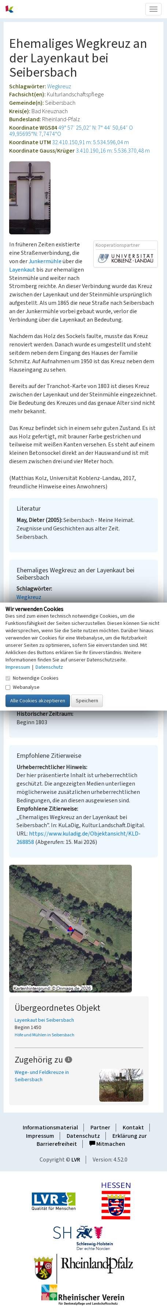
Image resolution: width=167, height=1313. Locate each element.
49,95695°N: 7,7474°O (35, 134)
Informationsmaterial (50, 1128)
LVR (75, 1160)
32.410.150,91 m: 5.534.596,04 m (90, 142)
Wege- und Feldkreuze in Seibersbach (42, 1076)
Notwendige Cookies (32, 678)
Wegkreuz (59, 86)
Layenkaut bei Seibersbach (44, 1020)
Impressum (40, 1136)
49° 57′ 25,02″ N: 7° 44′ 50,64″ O (95, 128)
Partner (100, 1128)
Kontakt (133, 1128)
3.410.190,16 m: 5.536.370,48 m (113, 151)
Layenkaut (22, 270)
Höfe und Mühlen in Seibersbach (44, 1035)
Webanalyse (22, 687)
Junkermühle (45, 261)
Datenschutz (83, 1136)
